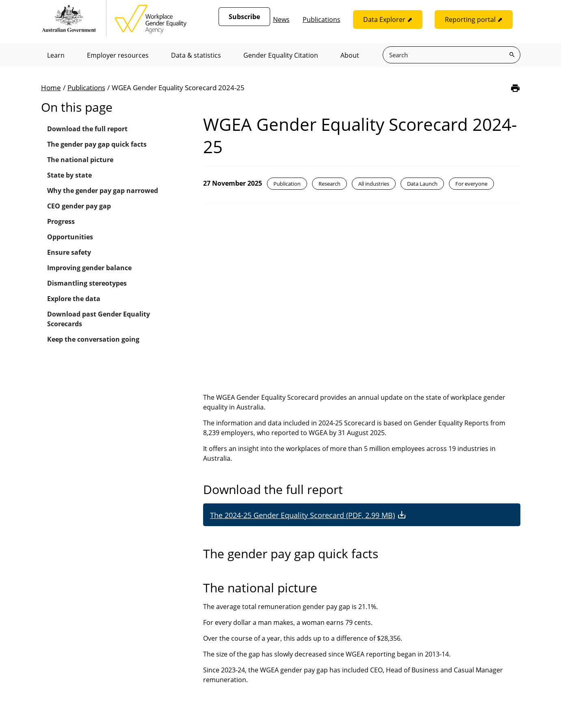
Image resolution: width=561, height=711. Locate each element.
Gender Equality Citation (280, 55)
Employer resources (118, 55)
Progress (61, 221)
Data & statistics (196, 55)
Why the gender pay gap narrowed (102, 190)
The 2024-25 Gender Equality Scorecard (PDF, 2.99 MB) (302, 515)
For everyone (471, 183)
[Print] (515, 88)
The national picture (80, 159)
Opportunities (70, 236)
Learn (56, 55)
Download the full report (87, 128)
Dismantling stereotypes (87, 283)
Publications (321, 19)
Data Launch (422, 183)
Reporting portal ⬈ (474, 19)
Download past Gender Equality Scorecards (98, 319)
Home (51, 87)
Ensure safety (69, 252)
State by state (69, 175)
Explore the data (73, 298)
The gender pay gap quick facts (97, 144)
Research (329, 183)
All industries (373, 183)
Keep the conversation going (93, 339)
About (349, 55)
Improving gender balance (89, 267)
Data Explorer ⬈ (387, 19)
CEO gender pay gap (79, 206)
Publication (287, 183)
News (281, 19)
